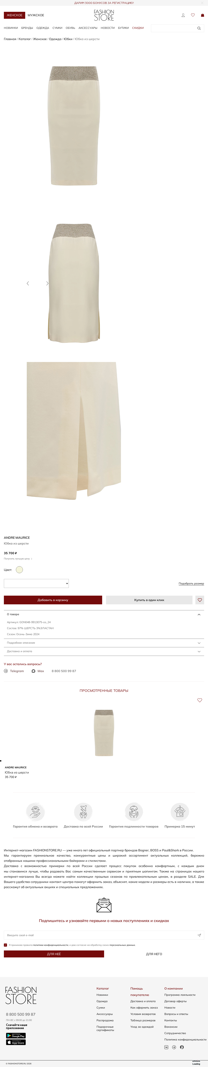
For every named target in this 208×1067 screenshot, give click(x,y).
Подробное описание (21, 642)
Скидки (138, 27)
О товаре (13, 614)
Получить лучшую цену (18, 558)
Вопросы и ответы (176, 1014)
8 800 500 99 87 (64, 671)
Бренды (27, 27)
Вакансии (170, 1026)
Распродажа (105, 1020)
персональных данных (122, 945)
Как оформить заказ (144, 1007)
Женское (14, 15)
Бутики (123, 27)
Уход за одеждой (142, 1026)
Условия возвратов (143, 1014)
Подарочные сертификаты (105, 1028)
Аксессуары (88, 27)
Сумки (57, 27)
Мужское (36, 15)
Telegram (14, 671)
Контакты (170, 1020)
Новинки (11, 27)
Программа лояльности (179, 995)
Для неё (54, 954)
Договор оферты (175, 1001)
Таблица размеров (142, 1020)
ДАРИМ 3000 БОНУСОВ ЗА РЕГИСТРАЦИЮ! (104, 3)
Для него (154, 954)
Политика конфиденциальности (185, 1039)
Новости (108, 27)
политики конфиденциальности (50, 945)
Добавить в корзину (53, 600)
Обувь (70, 27)
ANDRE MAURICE (17, 538)
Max (38, 671)
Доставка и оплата (19, 651)
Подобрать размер (191, 583)
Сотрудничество (175, 1033)
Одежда (42, 27)
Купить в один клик (149, 600)
